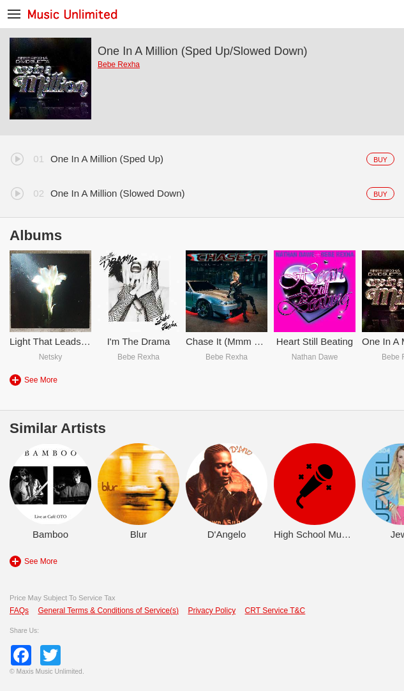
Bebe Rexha (119, 64)
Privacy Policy (212, 610)
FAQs (19, 610)
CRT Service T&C (275, 610)
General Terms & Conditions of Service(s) (108, 610)
